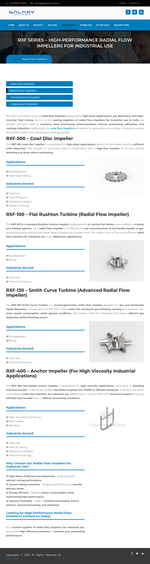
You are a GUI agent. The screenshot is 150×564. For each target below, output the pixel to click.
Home (11, 24)
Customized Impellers (24, 104)
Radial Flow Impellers (23, 90)
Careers (122, 3)
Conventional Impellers (25, 97)
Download (86, 24)
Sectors (52, 24)
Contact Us (134, 3)
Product (38, 24)
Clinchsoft (12, 558)
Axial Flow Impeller (23, 83)
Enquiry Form (121, 24)
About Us (24, 24)
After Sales (103, 24)
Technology (69, 24)
